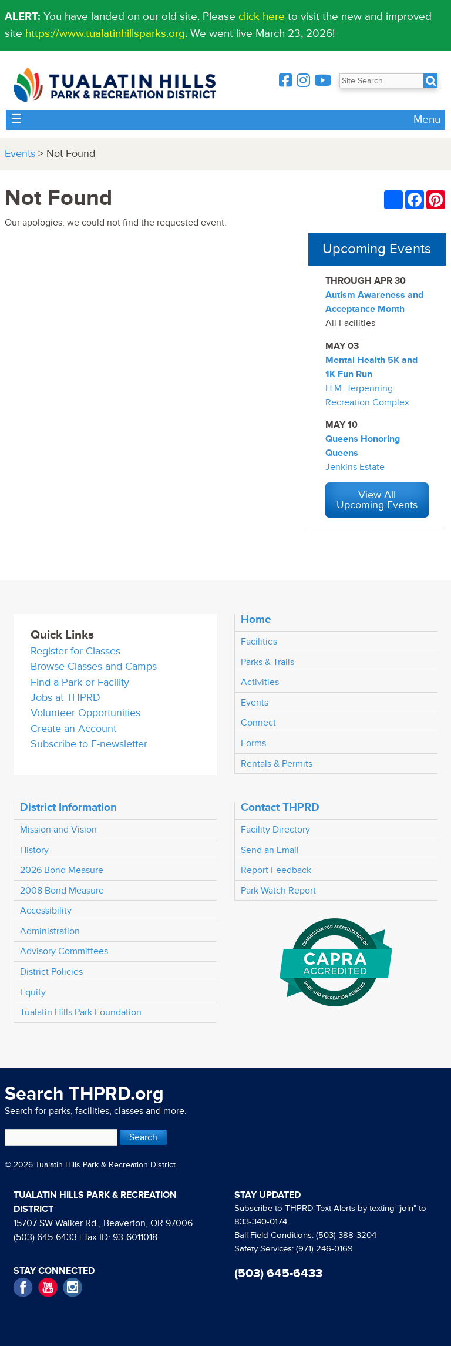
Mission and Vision (58, 829)
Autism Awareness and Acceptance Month (374, 302)
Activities (260, 682)
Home (256, 619)
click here (261, 16)
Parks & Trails (267, 662)
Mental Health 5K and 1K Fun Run (371, 367)
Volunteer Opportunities (85, 713)
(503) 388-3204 (346, 1235)
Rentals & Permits (276, 764)
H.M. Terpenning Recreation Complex (367, 395)
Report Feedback (276, 870)
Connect (258, 723)
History (34, 850)
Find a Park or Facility (80, 682)
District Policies (51, 972)
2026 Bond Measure (61, 870)
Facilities (259, 641)
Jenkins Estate (355, 467)
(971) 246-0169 (324, 1248)
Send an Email (270, 850)
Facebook (23, 1287)
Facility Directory (275, 829)
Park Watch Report (278, 891)
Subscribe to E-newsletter (89, 744)
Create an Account (73, 729)
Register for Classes (75, 651)
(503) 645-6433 (45, 1237)
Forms (253, 743)
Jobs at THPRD (65, 698)
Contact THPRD (280, 807)
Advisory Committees (64, 951)
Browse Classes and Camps (94, 666)
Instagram (72, 1287)
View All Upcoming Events (377, 500)
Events (20, 153)
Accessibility (46, 911)
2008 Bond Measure (62, 891)
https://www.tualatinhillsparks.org (105, 33)
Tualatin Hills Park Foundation (81, 1012)
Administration (50, 931)
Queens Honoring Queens (362, 446)
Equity (33, 992)
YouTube (48, 1287)
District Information (68, 807)
